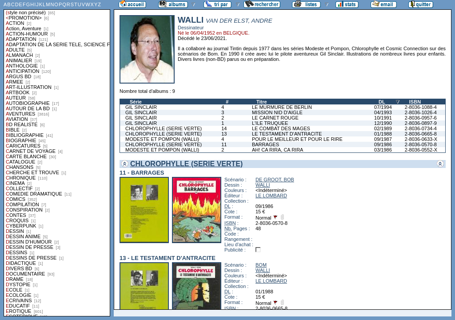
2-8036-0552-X (421, 149)
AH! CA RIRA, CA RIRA (277, 149)
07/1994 (383, 107)
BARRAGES (265, 144)
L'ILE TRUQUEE (270, 123)
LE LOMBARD (271, 195)
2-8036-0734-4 (421, 128)
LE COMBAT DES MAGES (281, 128)
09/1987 (383, 139)
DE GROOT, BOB (274, 179)
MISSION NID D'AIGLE (277, 112)
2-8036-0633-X (421, 139)
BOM (261, 265)
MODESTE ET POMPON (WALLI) (162, 139)
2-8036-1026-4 (421, 112)
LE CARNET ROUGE (275, 117)
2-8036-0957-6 (421, 117)
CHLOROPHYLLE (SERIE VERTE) (163, 128)
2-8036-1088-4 (421, 107)
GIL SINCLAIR (141, 107)
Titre (261, 101)
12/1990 (383, 123)
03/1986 (383, 149)
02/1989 (383, 128)
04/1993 (383, 112)
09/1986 (383, 144)
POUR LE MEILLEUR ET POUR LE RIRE (297, 139)
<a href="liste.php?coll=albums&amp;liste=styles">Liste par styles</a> (57, 158)
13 (224, 133)
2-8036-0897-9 (421, 123)
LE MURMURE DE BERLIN (282, 107)
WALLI (262, 185)
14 (224, 128)
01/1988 (383, 133)
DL (382, 101)
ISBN (415, 101)
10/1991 (383, 117)
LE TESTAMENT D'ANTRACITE (287, 133)
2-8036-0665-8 (421, 133)
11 (224, 144)
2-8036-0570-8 (421, 144)
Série (136, 101)
